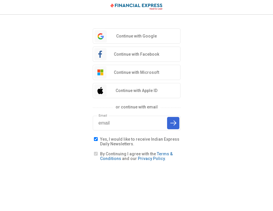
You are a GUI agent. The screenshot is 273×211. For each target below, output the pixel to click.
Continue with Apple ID (136, 90)
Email (103, 116)
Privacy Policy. (152, 158)
